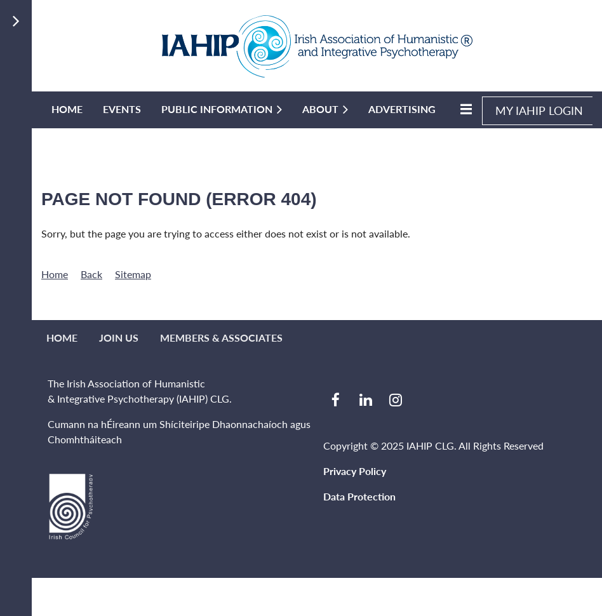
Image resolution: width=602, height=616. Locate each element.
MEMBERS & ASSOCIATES (221, 337)
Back (91, 274)
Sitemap (133, 274)
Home (54, 274)
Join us (118, 337)
